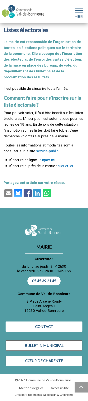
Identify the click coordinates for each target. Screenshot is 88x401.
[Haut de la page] (81, 387)
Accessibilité (60, 388)
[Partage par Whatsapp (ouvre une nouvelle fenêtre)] (47, 193)
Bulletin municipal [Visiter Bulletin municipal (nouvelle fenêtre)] (44, 345)
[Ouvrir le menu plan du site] (79, 11)
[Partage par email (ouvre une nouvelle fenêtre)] (8, 193)
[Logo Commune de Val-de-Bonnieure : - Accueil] (24, 11)
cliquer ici (47, 160)
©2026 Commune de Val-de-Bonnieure (43, 380)
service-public (47, 151)
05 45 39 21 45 (44, 281)
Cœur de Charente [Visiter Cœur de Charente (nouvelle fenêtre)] (44, 361)
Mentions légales (31, 388)
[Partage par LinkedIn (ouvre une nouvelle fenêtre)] (37, 193)
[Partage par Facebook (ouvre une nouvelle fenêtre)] (28, 193)
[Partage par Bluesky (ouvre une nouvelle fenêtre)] (18, 193)
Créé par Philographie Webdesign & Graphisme (44, 395)
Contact (44, 326)
